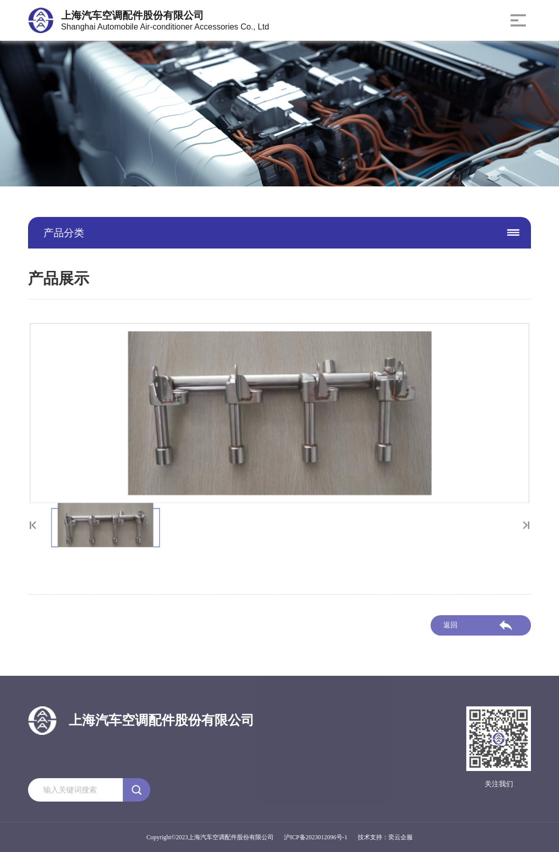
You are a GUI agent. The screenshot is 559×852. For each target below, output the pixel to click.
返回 (450, 627)
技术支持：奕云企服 (385, 837)
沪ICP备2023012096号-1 (316, 837)
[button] (520, 523)
